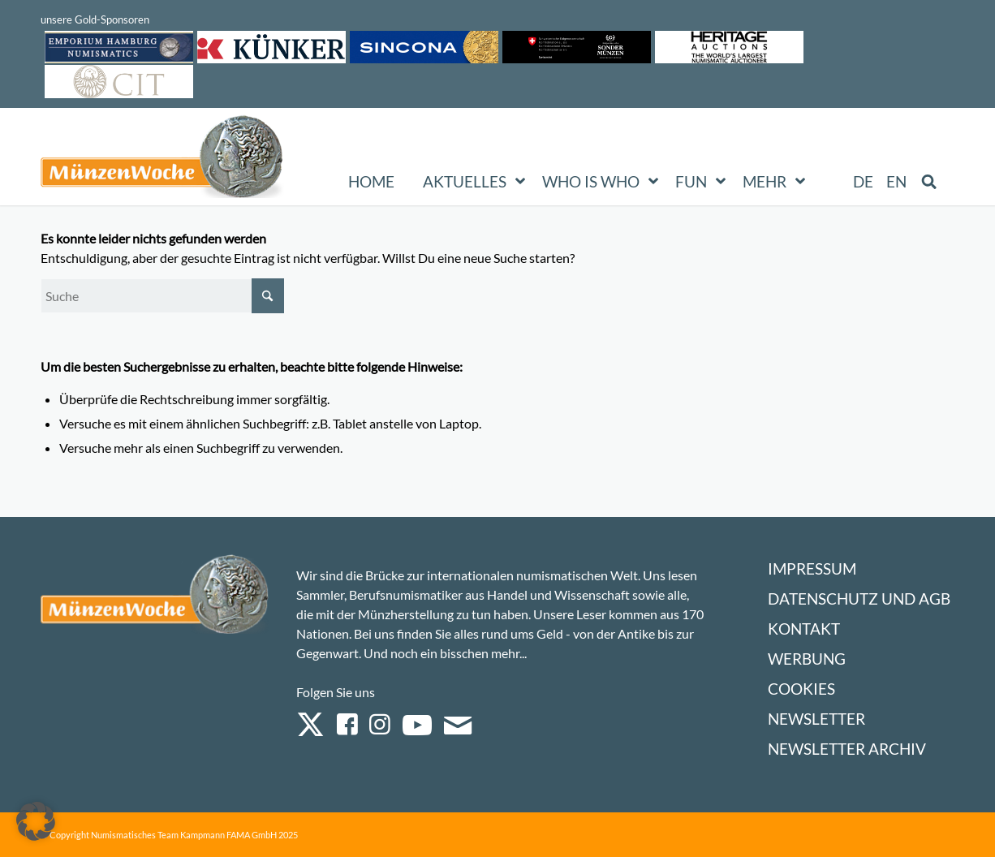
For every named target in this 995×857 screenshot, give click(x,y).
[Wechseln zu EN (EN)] (896, 181)
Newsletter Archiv (847, 748)
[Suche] (162, 295)
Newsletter (816, 718)
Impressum (812, 568)
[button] (35, 821)
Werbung (807, 658)
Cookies (801, 688)
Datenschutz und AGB (859, 598)
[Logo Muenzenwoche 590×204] (162, 159)
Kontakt (804, 628)
